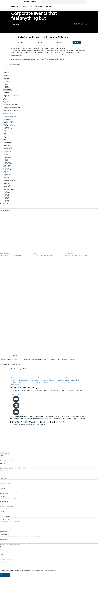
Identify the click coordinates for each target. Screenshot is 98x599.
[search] (65, 2)
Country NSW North (8, 135)
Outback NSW (6, 176)
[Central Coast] (81, 257)
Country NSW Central (8, 213)
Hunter (4, 163)
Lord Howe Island (7, 173)
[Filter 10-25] (49, 534)
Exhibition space (4, 523)
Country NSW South (8, 146)
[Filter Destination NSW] (49, 556)
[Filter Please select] (49, 229)
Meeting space (3, 508)
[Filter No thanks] (49, 518)
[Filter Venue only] (49, 511)
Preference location (5, 546)
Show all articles (15, 406)
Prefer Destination (4, 553)
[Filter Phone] (49, 564)
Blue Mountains (6, 104)
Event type (2, 485)
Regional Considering (5, 538)
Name (1, 477)
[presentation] (10, 589)
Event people (3, 500)
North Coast (6, 190)
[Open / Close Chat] (5, 475)
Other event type (4, 493)
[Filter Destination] (26, 65)
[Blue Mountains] (16, 257)
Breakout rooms (4, 515)
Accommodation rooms (6, 531)
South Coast (6, 123)
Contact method (4, 561)
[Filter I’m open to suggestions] (49, 541)
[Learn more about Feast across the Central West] (74, 399)
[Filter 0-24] (49, 503)
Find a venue (15, 46)
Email (1, 576)
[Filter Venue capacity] (64, 65)
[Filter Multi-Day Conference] (49, 488)
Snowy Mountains (7, 113)
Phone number (4, 569)
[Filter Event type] (45, 65)
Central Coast (6, 96)
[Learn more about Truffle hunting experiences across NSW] (23, 399)
